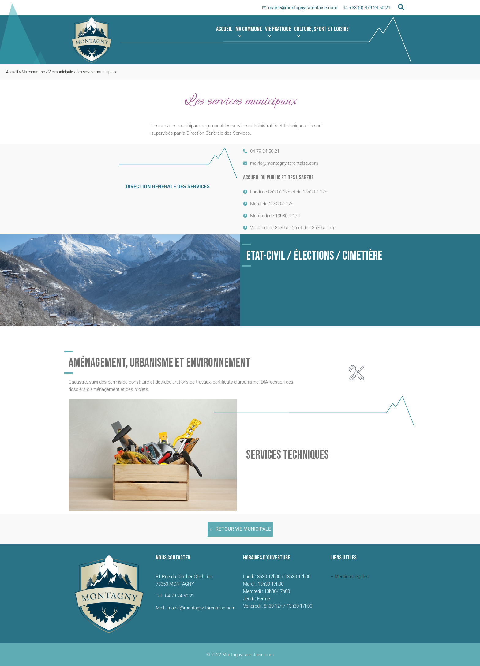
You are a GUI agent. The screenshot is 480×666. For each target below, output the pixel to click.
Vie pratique (278, 31)
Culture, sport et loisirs (321, 31)
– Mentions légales (349, 576)
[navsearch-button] (401, 8)
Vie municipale (60, 72)
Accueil (224, 29)
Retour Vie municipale (243, 529)
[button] (249, 29)
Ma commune (248, 31)
